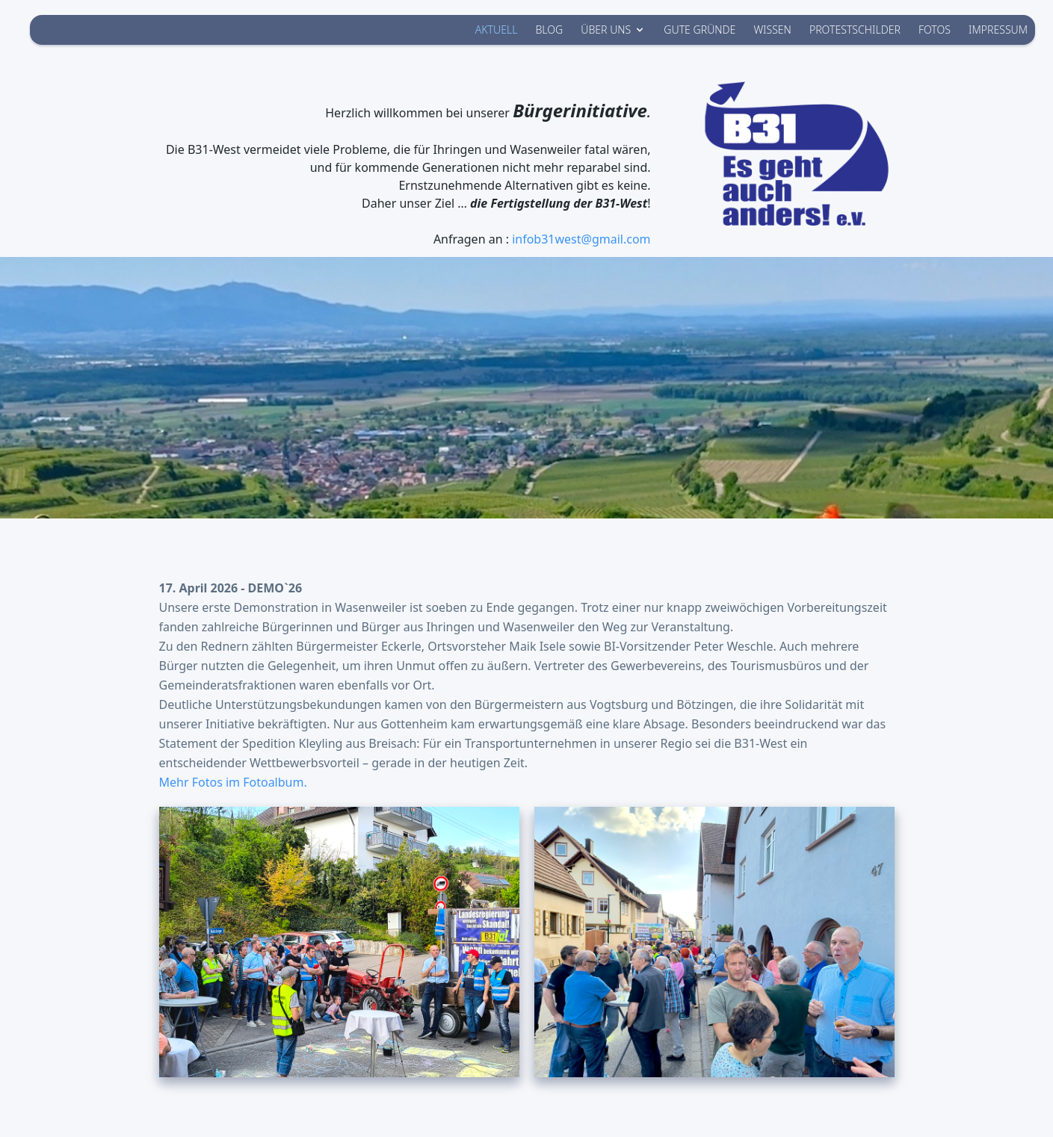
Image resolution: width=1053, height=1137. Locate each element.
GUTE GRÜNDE (699, 29)
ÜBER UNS (613, 29)
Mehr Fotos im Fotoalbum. (233, 782)
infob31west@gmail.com (581, 239)
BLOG (549, 29)
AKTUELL (496, 29)
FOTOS (934, 29)
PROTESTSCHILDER (855, 29)
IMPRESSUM (998, 29)
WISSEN (772, 29)
